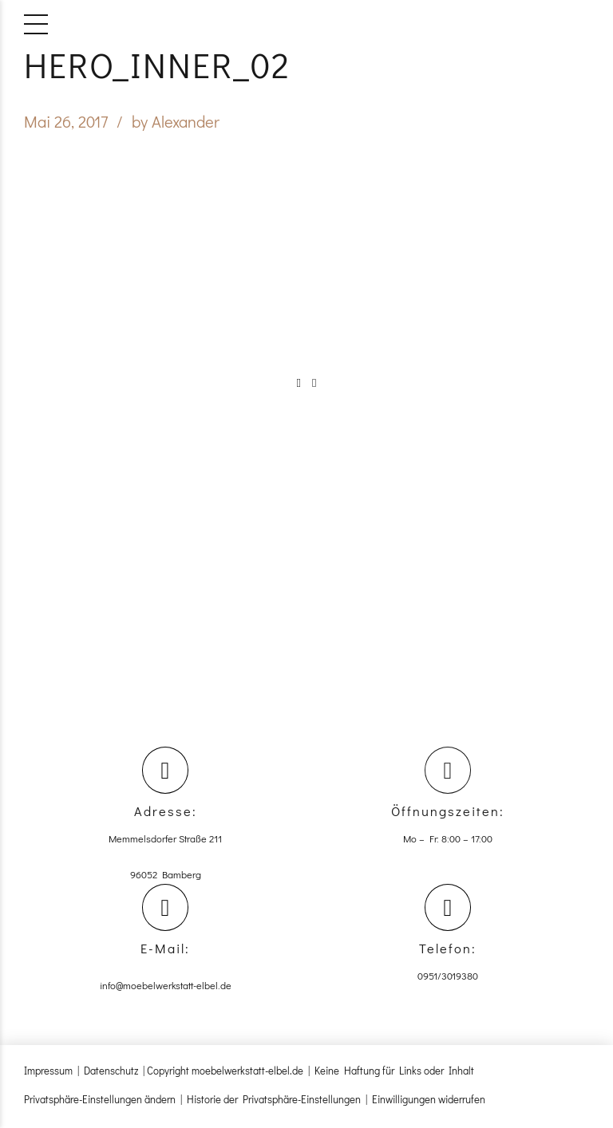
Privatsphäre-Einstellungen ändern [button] (100, 1102)
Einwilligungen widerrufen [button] (428, 1102)
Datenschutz (111, 1073)
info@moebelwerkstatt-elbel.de (165, 988)
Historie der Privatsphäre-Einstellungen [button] (274, 1102)
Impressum (48, 1073)
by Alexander (175, 121)
